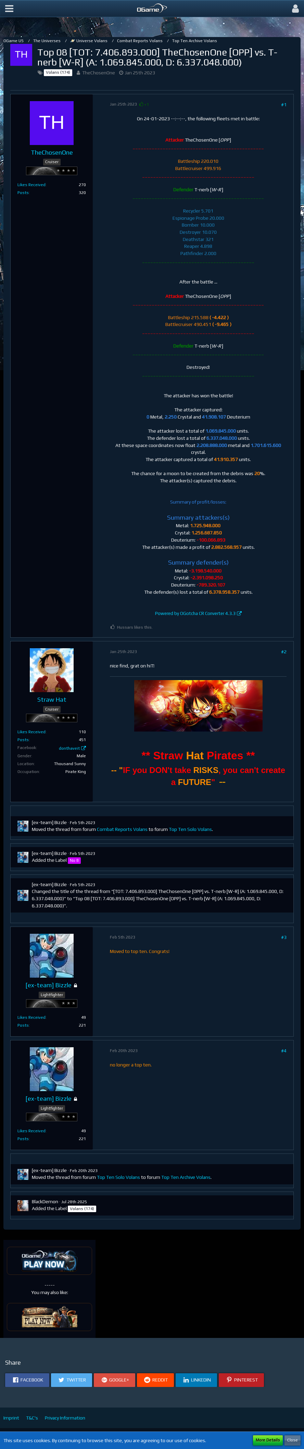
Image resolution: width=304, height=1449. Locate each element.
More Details (268, 1440)
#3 (284, 937)
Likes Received (31, 184)
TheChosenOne (98, 72)
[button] (9, 8)
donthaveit (69, 748)
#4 (284, 1050)
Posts (23, 192)
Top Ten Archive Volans (186, 1177)
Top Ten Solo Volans (190, 829)
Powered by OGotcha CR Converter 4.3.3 (195, 613)
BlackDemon (45, 1201)
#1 (284, 104)
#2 (284, 651)
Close (292, 1440)
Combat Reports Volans (122, 829)
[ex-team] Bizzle (49, 822)
